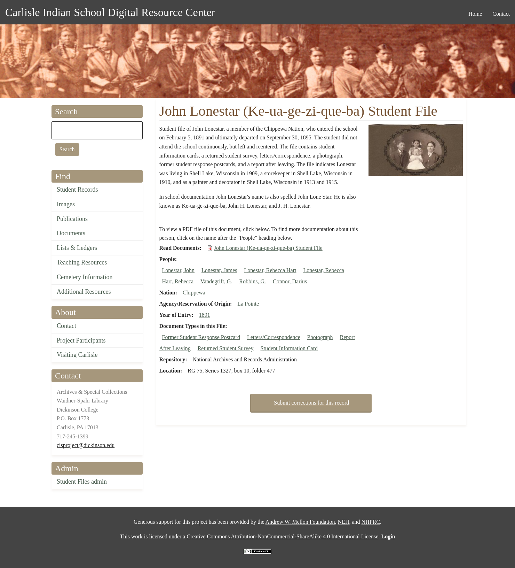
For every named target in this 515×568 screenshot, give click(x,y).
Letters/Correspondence (273, 337)
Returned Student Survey (226, 348)
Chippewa (194, 292)
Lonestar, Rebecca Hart (270, 270)
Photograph (320, 337)
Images (66, 204)
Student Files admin (82, 481)
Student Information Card (289, 348)
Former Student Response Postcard (201, 337)
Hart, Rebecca (178, 281)
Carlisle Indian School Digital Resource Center (110, 12)
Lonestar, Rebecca (323, 270)
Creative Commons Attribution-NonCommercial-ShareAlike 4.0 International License (282, 536)
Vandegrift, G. (216, 281)
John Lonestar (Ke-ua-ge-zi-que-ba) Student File (268, 248)
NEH (343, 522)
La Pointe (248, 304)
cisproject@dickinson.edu (85, 445)
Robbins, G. (252, 281)
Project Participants (81, 340)
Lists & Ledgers (77, 247)
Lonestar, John (178, 270)
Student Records (77, 189)
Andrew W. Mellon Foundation (300, 522)
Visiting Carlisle (77, 354)
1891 (204, 315)
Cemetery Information (84, 277)
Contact (66, 325)
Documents (71, 233)
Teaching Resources (82, 262)
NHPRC (371, 522)
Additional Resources (84, 291)
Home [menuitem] (475, 14)
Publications (72, 218)
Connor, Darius (290, 281)
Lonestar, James (219, 270)
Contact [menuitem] (501, 14)
